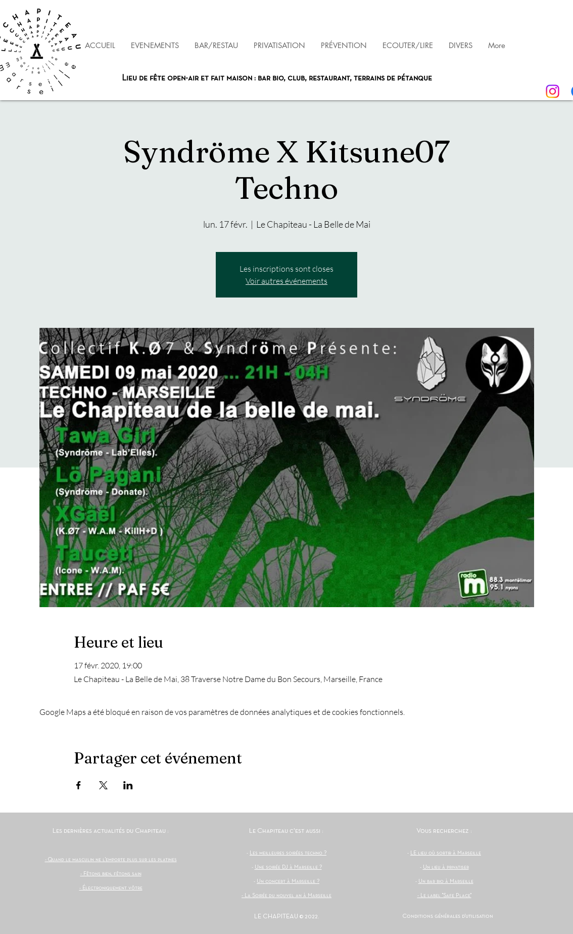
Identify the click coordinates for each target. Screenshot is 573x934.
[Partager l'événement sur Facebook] (78, 785)
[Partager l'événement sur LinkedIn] (128, 785)
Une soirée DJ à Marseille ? (288, 867)
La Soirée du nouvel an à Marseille (288, 895)
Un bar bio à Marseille (445, 881)
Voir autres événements (286, 281)
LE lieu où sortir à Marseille (445, 853)
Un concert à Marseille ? (288, 881)
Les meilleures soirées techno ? (288, 853)
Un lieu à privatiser (446, 867)
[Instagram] (552, 91)
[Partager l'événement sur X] (103, 785)
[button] (343, 45)
